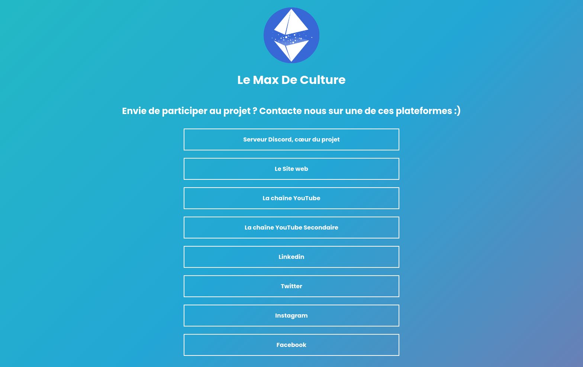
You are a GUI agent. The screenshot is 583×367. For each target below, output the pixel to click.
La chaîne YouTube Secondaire (291, 227)
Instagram (291, 315)
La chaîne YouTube (291, 198)
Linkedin (291, 257)
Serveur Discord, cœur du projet (291, 139)
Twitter (291, 286)
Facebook (291, 345)
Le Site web (291, 169)
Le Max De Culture (291, 79)
